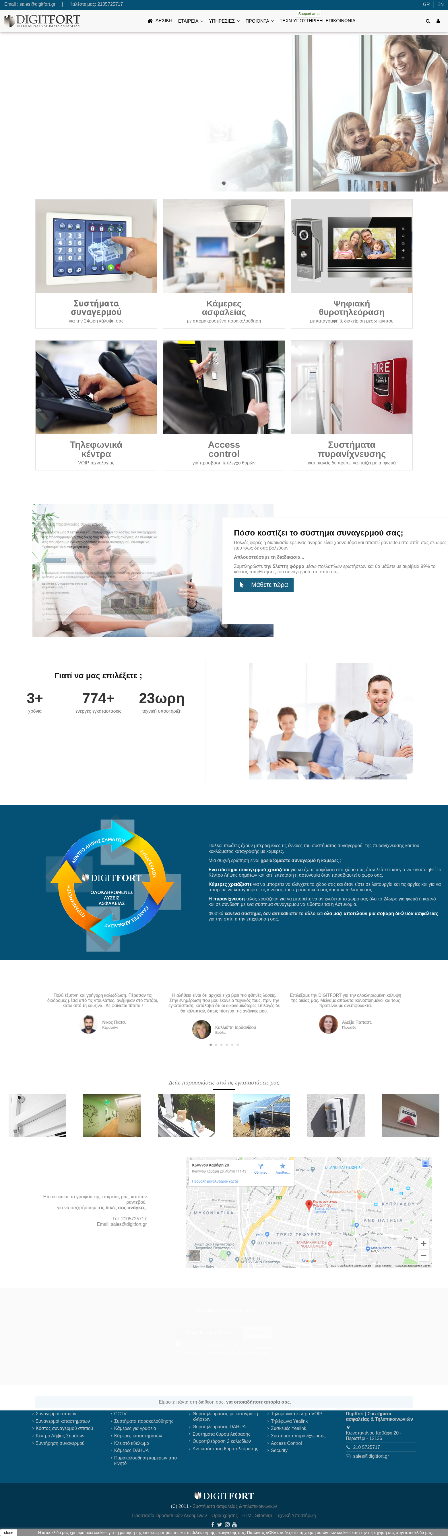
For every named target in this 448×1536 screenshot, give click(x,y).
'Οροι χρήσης (224, 1515)
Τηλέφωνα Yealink (289, 1421)
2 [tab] (220, 1028)
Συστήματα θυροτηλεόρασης (222, 1434)
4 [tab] (225, 1028)
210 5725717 (366, 1447)
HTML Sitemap (256, 1515)
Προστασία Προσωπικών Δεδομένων (169, 1515)
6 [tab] (230, 1028)
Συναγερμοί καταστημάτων (63, 1421)
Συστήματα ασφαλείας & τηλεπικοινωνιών (235, 1506)
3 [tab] (223, 1028)
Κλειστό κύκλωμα (131, 1443)
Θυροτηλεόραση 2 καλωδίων (222, 1441)
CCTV (120, 1413)
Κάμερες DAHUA (131, 1450)
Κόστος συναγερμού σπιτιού (64, 1428)
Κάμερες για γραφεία (135, 1428)
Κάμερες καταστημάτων (138, 1435)
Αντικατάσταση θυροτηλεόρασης (225, 1448)
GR (426, 4)
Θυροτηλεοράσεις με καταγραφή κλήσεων (225, 1416)
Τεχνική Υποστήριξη (296, 1515)
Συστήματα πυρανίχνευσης (298, 1435)
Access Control (286, 1443)
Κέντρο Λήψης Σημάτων (60, 1435)
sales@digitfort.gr (37, 4)
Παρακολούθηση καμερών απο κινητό (145, 1460)
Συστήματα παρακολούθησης (144, 1421)
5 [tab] (227, 1028)
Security (279, 1450)
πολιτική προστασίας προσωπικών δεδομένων (217, 1345)
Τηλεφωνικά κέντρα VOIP (296, 1413)
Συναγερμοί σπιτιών (56, 1413)
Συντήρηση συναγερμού (60, 1443)
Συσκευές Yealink (288, 1428)
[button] (190, 21)
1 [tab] (218, 1028)
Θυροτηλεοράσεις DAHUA (219, 1426)
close (8, 1532)
